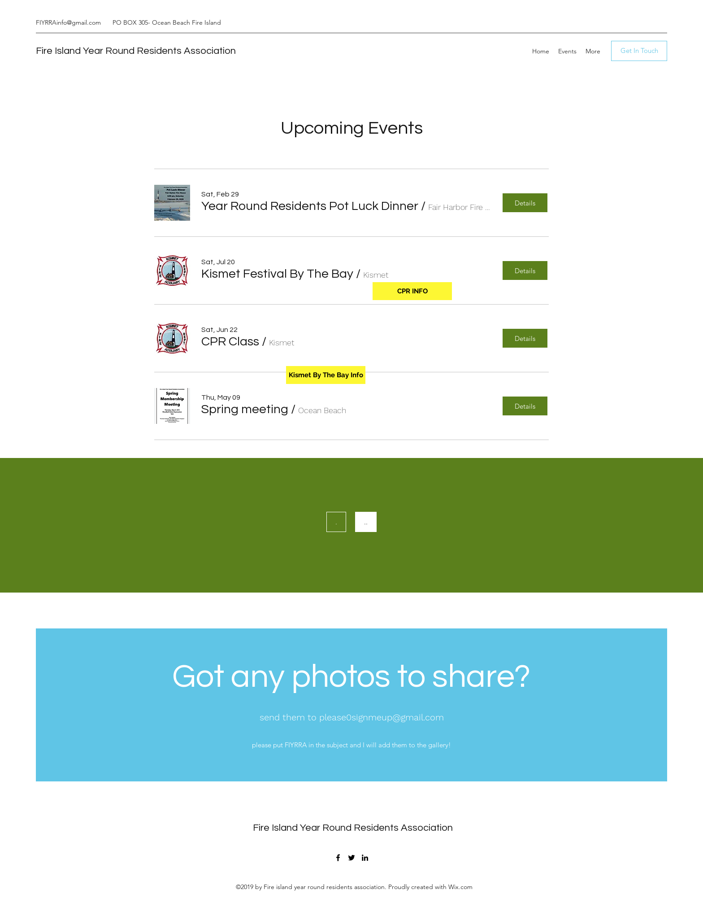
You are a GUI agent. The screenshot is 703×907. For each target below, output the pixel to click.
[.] (336, 522)
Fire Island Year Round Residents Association (137, 51)
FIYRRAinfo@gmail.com (68, 22)
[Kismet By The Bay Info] (325, 375)
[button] (309, 206)
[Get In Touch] (639, 51)
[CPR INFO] (412, 291)
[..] (366, 522)
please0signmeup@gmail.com (381, 717)
